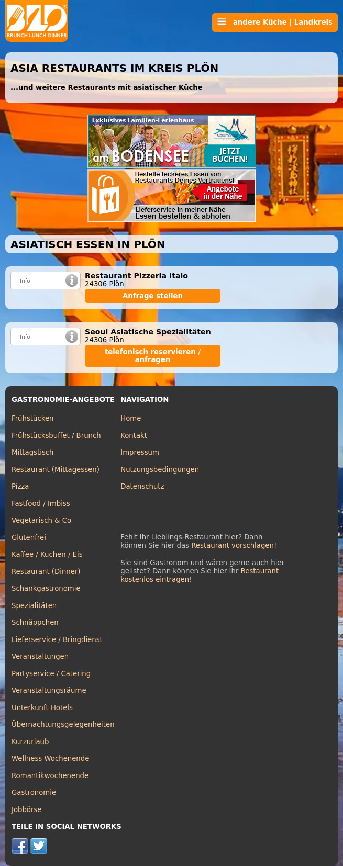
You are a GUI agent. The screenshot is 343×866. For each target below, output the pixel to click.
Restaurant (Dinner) (46, 572)
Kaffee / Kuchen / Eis (47, 554)
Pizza (20, 486)
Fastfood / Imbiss (41, 504)
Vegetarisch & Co (41, 520)
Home (130, 418)
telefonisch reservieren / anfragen (153, 356)
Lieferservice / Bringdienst (57, 640)
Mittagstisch (33, 452)
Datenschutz (142, 486)
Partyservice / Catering (51, 674)
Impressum (139, 452)
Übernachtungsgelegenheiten (63, 724)
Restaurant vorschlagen (232, 545)
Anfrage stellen (153, 296)
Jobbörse (27, 810)
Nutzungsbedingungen (159, 470)
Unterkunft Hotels (42, 708)
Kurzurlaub (30, 742)
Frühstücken (33, 418)
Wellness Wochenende (50, 758)
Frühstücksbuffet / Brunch (56, 436)
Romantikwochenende (50, 776)
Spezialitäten (34, 606)
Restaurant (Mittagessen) (55, 470)
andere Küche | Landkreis (275, 22)
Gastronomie (34, 792)
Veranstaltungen (40, 656)
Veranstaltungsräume (49, 690)
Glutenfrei (29, 538)
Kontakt (133, 436)
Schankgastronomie (46, 588)
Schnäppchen (35, 622)
